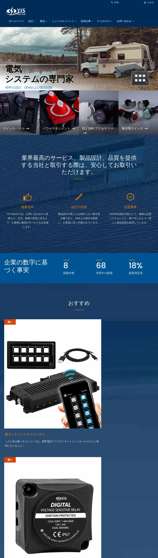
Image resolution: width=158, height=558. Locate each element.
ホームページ (16, 21)
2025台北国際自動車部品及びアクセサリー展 (97, 480)
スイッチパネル (17, 128)
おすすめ (79, 307)
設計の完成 (79, 211)
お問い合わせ (125, 21)
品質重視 (130, 211)
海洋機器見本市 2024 (93, 496)
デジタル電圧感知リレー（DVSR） (74, 384)
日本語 (150, 2)
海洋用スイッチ (136, 128)
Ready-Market (147, 554)
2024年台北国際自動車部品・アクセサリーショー (97, 511)
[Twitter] (9, 500)
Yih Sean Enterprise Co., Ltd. (35, 553)
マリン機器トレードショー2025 (96, 463)
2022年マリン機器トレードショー (97, 528)
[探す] (112, 2)
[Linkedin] (13, 500)
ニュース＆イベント (64, 21)
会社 (31, 21)
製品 (43, 21)
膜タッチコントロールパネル (27, 381)
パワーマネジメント (58, 130)
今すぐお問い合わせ (137, 430)
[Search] (128, 2)
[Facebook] (5, 500)
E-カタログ (105, 21)
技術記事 (87, 21)
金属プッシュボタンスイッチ (130, 381)
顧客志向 (27, 211)
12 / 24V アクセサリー (97, 130)
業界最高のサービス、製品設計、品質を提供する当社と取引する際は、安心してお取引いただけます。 (79, 167)
